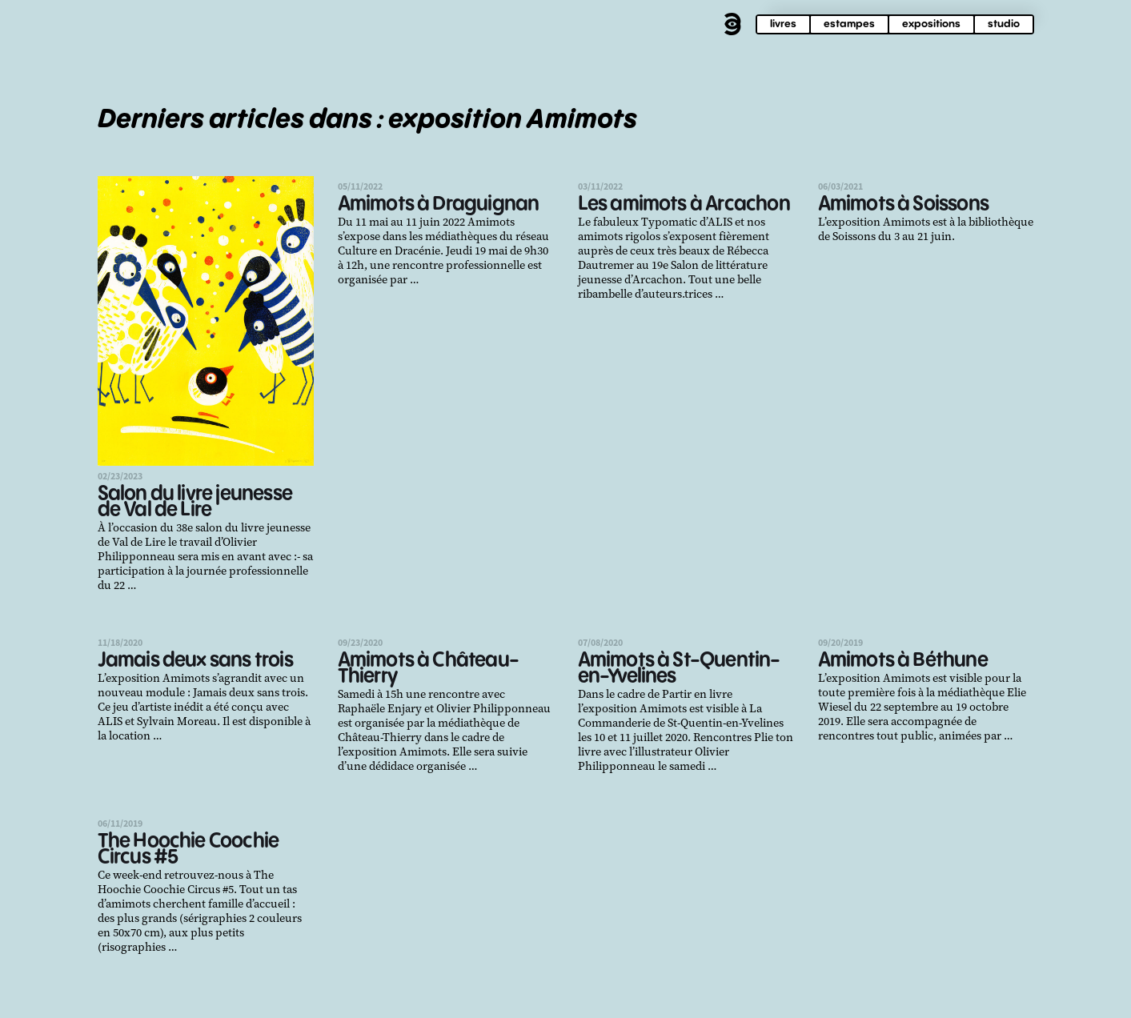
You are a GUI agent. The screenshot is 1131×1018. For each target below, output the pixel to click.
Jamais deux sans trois (195, 661)
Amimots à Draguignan (438, 204)
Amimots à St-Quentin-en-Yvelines (679, 669)
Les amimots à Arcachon (684, 204)
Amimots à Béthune (903, 661)
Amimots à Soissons (903, 204)
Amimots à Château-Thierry (428, 669)
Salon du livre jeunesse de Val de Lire (195, 502)
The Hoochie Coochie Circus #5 (188, 850)
